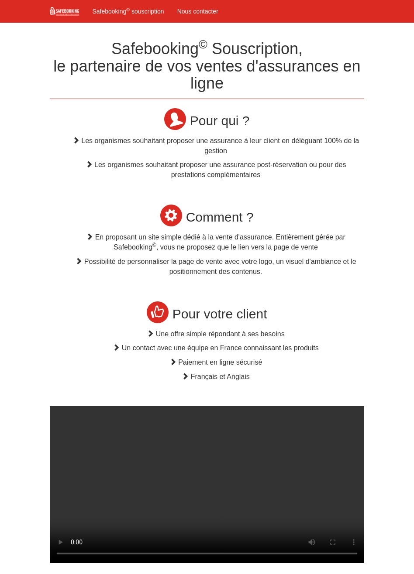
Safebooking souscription (128, 11)
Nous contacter (197, 11)
